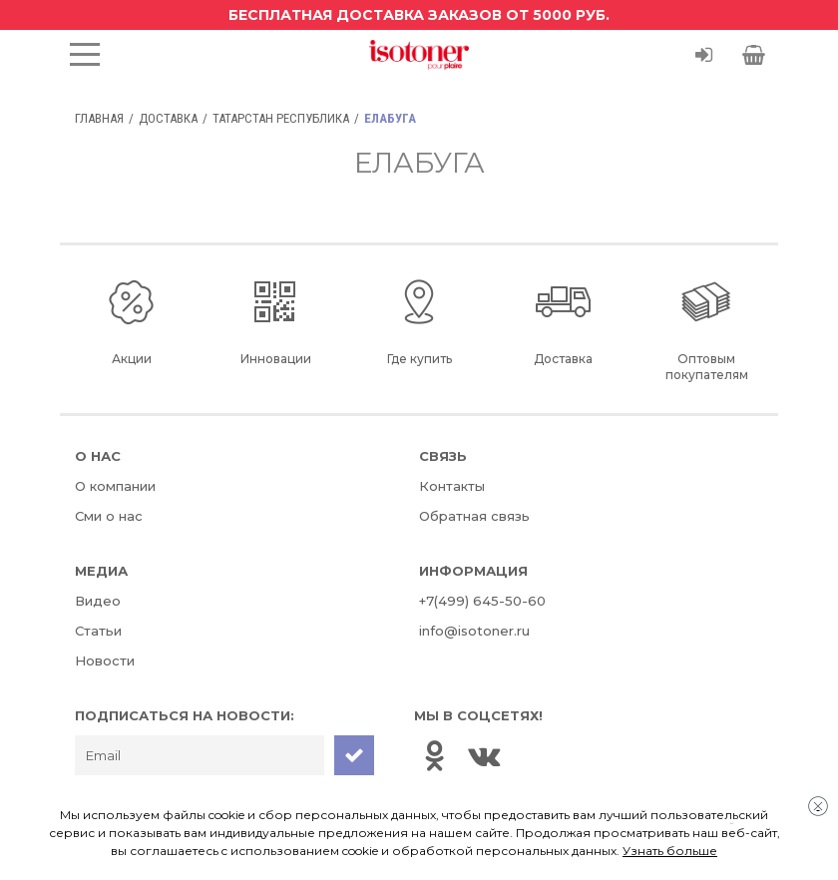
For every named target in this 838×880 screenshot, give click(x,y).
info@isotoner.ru (474, 631)
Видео (98, 601)
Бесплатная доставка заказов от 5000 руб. (419, 15)
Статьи (98, 631)
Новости (105, 660)
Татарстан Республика (280, 118)
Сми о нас (109, 516)
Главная (99, 118)
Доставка (168, 118)
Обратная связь (474, 516)
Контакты (452, 486)
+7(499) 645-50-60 (482, 601)
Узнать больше (670, 850)
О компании (115, 486)
